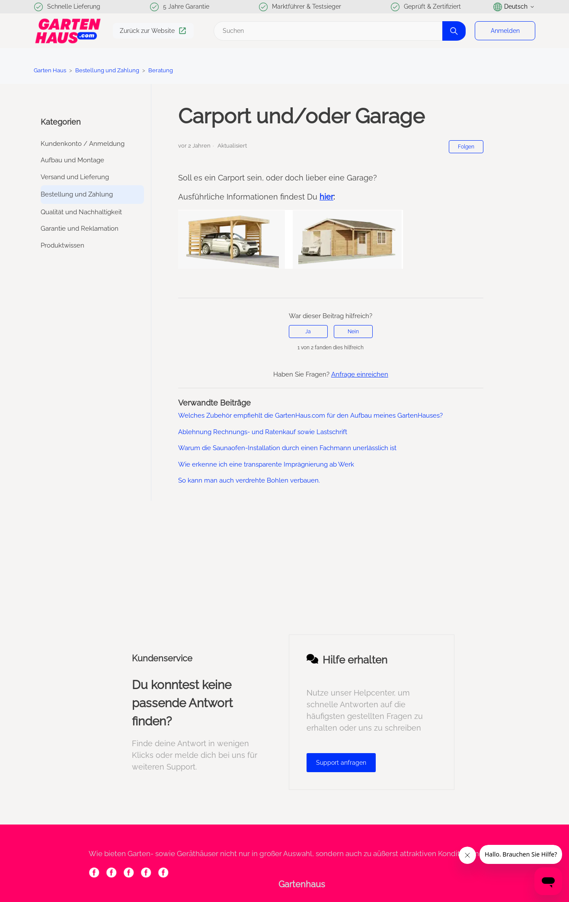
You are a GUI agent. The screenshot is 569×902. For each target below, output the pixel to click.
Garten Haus (50, 70)
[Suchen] (339, 31)
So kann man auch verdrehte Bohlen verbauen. (249, 480)
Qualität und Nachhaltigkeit (81, 212)
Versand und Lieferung (75, 177)
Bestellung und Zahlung (108, 70)
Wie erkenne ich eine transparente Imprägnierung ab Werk (266, 464)
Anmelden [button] (505, 30)
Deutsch (514, 7)
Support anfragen (341, 762)
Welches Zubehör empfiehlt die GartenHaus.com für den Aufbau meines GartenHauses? (310, 415)
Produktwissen (62, 245)
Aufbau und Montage (72, 160)
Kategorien (61, 121)
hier (326, 196)
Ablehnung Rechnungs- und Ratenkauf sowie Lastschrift (262, 432)
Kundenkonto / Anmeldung (83, 144)
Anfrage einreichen (359, 374)
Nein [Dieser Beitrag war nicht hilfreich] (353, 332)
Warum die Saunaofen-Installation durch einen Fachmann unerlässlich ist (287, 448)
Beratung (160, 70)
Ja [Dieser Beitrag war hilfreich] (308, 332)
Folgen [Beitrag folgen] (466, 147)
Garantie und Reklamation (79, 228)
